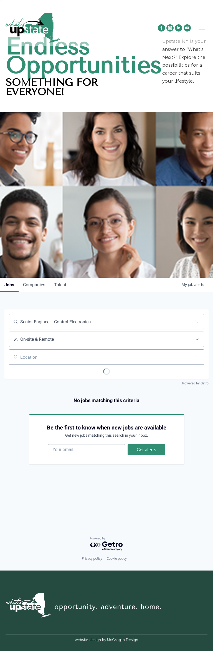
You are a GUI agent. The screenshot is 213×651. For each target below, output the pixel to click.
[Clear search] (197, 322)
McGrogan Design (122, 640)
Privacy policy (92, 558)
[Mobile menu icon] (201, 27)
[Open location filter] (197, 357)
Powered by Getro (195, 383)
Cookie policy (116, 558)
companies (34, 284)
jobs (9, 284)
